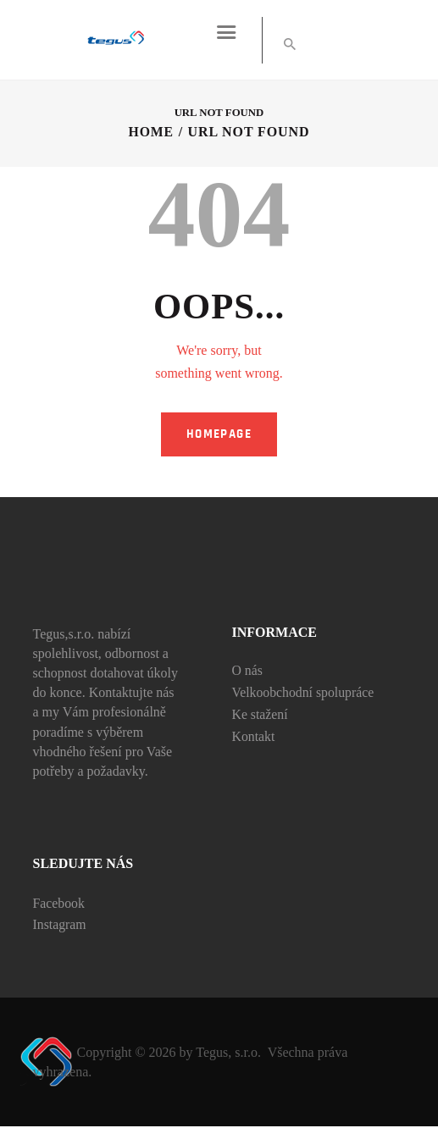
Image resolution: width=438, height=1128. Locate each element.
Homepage (219, 435)
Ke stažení (260, 715)
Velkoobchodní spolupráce (304, 693)
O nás (247, 672)
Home (151, 133)
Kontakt (254, 737)
